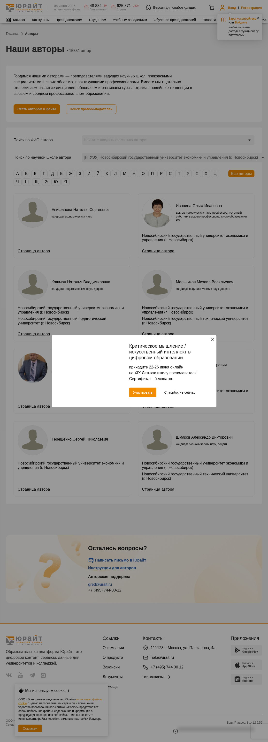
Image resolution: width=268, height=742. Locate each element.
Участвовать (143, 392)
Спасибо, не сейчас (179, 392)
